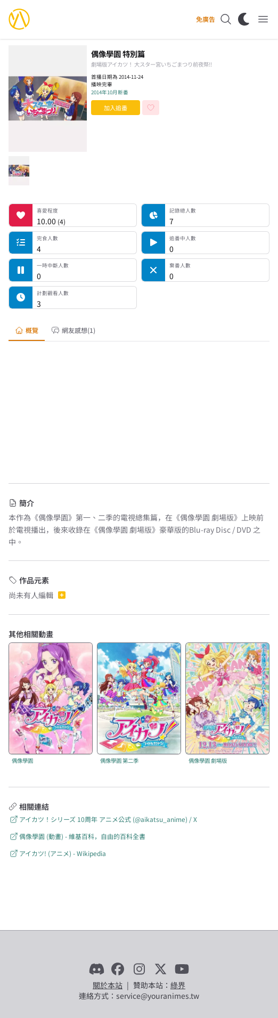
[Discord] (96, 969)
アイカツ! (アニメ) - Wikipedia (57, 853)
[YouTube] (181, 969)
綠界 (177, 985)
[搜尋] (225, 19)
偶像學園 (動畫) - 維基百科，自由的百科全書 (77, 836)
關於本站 (107, 985)
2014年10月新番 (109, 92)
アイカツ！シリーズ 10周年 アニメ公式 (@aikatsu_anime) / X (103, 819)
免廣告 (205, 19)
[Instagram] (139, 969)
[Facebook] (117, 969)
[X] (160, 969)
